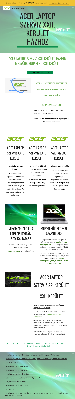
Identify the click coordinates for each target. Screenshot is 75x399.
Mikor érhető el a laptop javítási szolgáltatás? (23, 378)
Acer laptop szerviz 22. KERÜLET (17, 385)
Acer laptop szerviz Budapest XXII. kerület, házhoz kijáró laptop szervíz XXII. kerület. (36, 359)
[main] (37, 29)
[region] (37, 3)
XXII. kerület (10, 389)
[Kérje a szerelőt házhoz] (40, 72)
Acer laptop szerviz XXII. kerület (17, 366)
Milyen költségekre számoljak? (17, 382)
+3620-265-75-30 (12, 362)
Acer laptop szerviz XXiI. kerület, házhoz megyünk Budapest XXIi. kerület (32, 355)
